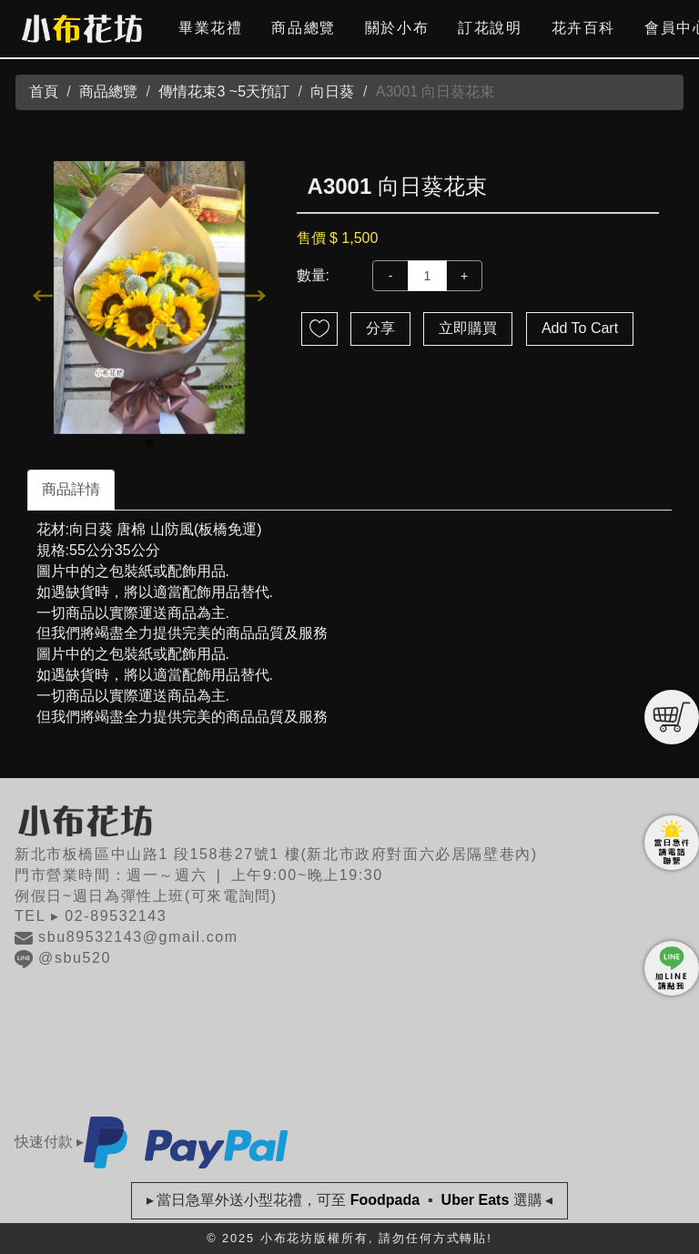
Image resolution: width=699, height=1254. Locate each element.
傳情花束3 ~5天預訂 (223, 91)
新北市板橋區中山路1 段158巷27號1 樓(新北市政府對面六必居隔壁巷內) (276, 854)
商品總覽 (303, 27)
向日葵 (332, 91)
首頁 (43, 91)
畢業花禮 (210, 27)
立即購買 (468, 328)
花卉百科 (583, 27)
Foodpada (384, 1200)
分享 (380, 328)
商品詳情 (71, 489)
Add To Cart (580, 328)
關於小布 (397, 27)
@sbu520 (74, 958)
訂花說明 (490, 27)
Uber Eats (475, 1200)
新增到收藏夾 (319, 329)
